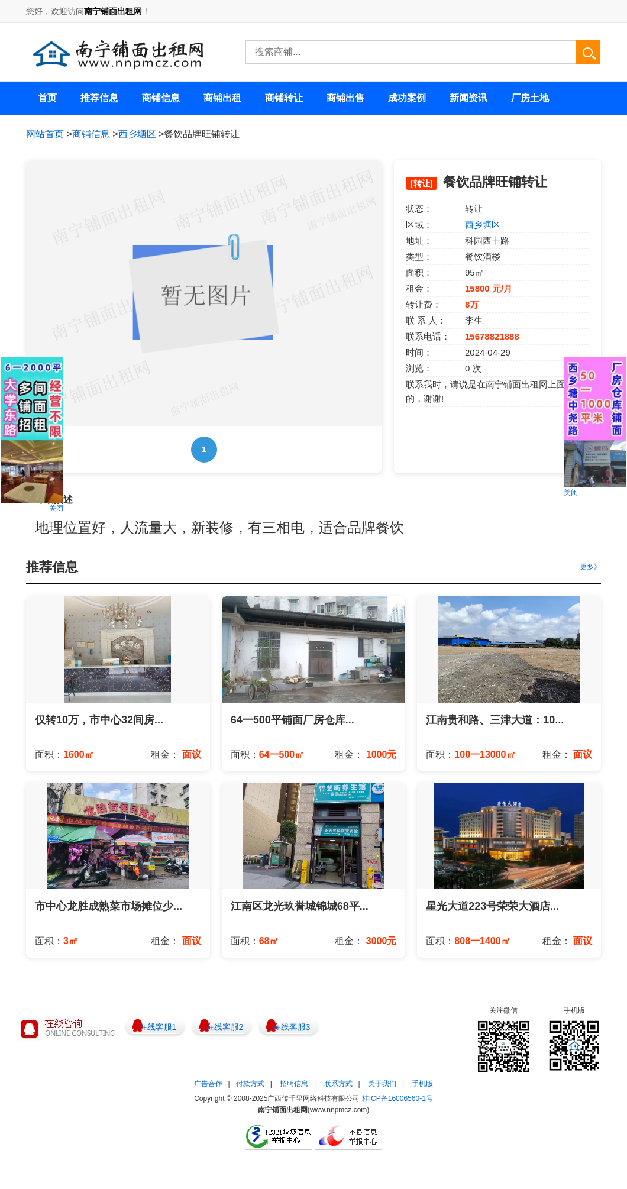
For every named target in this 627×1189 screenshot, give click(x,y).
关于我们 (382, 1084)
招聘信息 (294, 1084)
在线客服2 (225, 1027)
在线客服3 (292, 1027)
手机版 (422, 1084)
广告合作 (208, 1084)
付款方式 (250, 1084)
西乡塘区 (137, 134)
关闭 (56, 508)
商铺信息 (91, 134)
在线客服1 (158, 1027)
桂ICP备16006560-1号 (397, 1098)
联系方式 (338, 1084)
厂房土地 (530, 98)
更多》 (590, 567)
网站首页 (45, 134)
